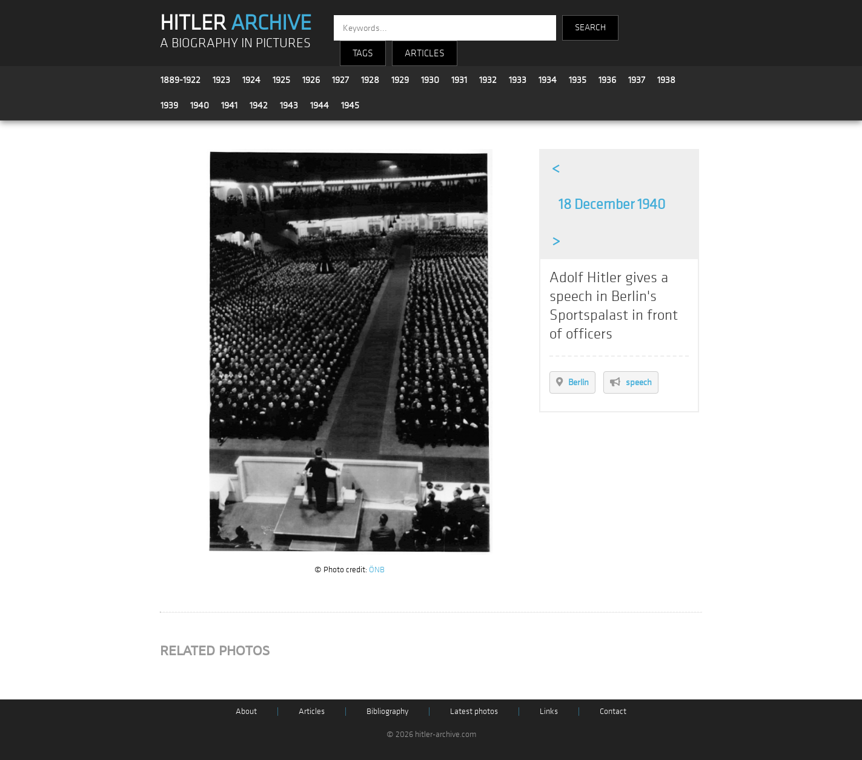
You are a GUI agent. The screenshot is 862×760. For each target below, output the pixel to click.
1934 (548, 80)
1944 (319, 105)
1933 (517, 80)
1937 (636, 80)
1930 (430, 80)
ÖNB (377, 569)
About (246, 711)
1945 (350, 105)
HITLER (235, 23)
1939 (169, 105)
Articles (312, 711)
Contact (613, 711)
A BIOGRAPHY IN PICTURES (235, 43)
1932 (488, 80)
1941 (229, 105)
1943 (289, 105)
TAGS (363, 53)
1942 (259, 105)
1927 (340, 80)
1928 (370, 80)
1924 (251, 80)
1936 (607, 80)
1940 (199, 105)
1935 (577, 80)
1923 (221, 80)
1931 (459, 80)
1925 (281, 80)
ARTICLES (425, 53)
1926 (311, 80)
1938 (666, 80)
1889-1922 (181, 80)
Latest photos (474, 711)
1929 (400, 80)
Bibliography (387, 711)
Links (549, 711)
